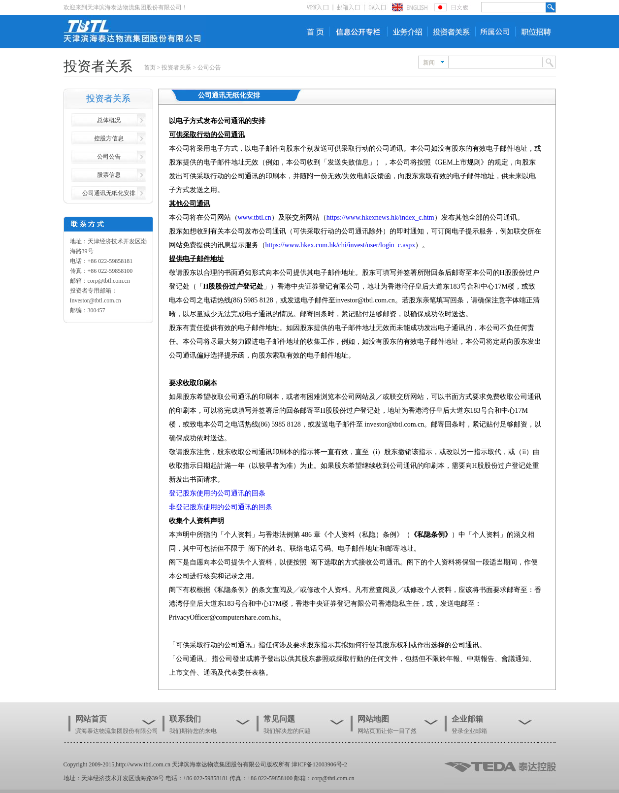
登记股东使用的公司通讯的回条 (217, 493)
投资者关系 (176, 67)
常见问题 (279, 719)
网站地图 (373, 719)
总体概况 (109, 120)
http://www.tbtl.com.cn (143, 764)
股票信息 (109, 174)
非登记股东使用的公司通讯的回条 (220, 507)
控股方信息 (109, 138)
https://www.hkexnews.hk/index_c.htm (380, 217)
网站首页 (91, 719)
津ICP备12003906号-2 (319, 764)
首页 (150, 67)
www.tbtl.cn (254, 217)
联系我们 (185, 719)
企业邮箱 (467, 719)
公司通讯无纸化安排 (108, 193)
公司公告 (209, 67)
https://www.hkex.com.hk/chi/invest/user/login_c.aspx (340, 245)
